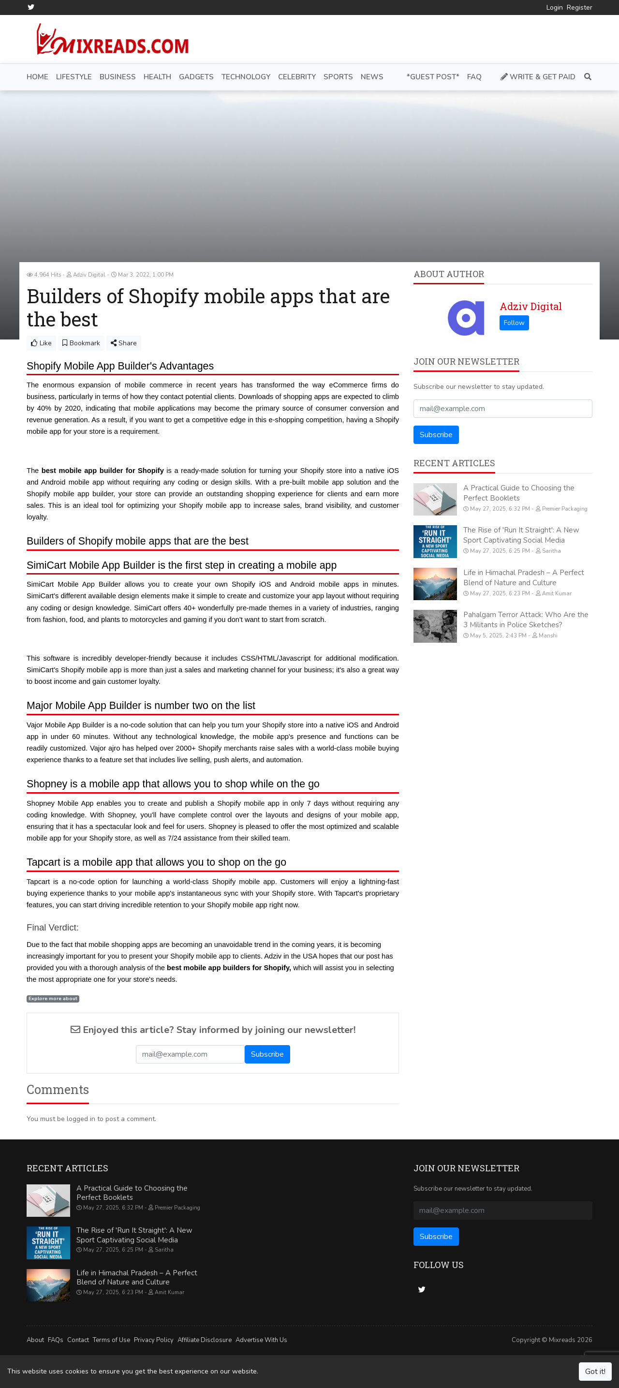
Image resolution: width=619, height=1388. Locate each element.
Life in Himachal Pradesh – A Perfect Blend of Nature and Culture (523, 578)
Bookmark (81, 343)
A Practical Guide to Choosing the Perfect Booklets (519, 493)
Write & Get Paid (538, 77)
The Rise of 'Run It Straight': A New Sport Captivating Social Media (521, 535)
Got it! (595, 1371)
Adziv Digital (531, 306)
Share (124, 343)
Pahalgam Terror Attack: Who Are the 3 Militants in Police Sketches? (526, 620)
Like (41, 343)
